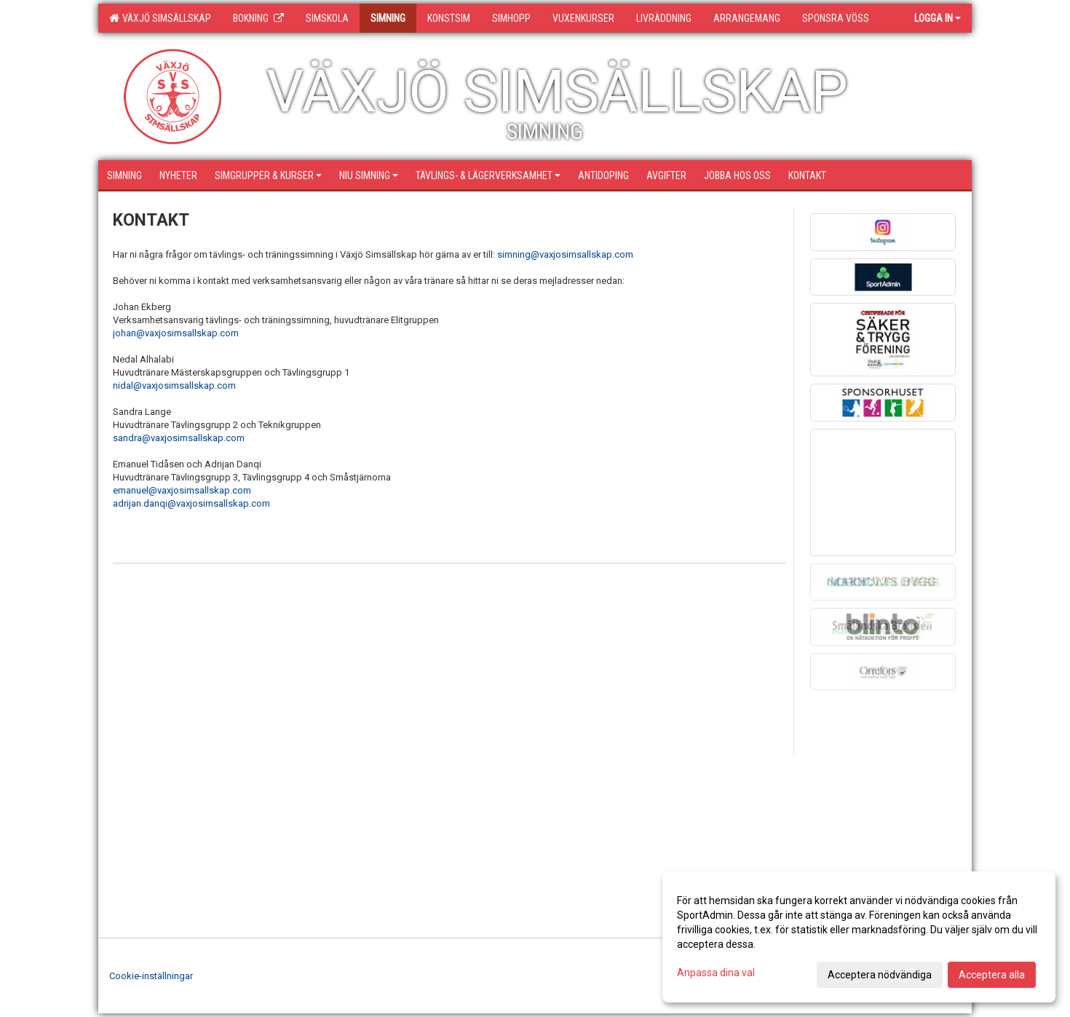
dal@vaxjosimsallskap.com (178, 385)
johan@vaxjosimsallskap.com (176, 333)
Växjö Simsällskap (160, 18)
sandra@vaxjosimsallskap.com (179, 437)
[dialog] (858, 936)
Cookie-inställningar (151, 975)
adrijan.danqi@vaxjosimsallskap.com (191, 503)
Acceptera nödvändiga (880, 975)
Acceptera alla (992, 975)
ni (116, 385)
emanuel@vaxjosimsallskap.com (182, 490)
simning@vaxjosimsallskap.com (565, 254)
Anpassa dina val (716, 972)
